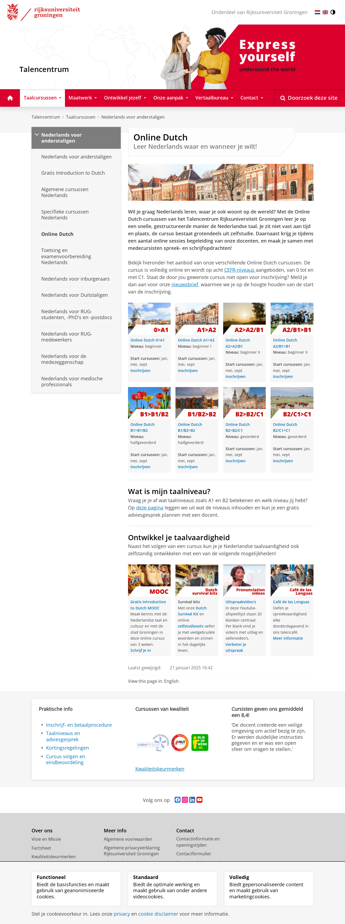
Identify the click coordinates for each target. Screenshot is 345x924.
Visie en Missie (46, 839)
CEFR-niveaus (240, 270)
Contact (185, 831)
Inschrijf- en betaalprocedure (79, 725)
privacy (122, 914)
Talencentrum (46, 117)
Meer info (115, 831)
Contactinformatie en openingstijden (198, 842)
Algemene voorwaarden (128, 839)
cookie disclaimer (158, 914)
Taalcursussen (80, 117)
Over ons (42, 831)
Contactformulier (193, 854)
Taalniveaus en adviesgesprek (63, 736)
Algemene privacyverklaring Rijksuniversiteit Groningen (132, 851)
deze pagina (149, 507)
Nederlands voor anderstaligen (133, 117)
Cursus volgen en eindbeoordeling (65, 759)
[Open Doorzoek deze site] (309, 98)
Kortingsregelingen (67, 747)
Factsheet (41, 848)
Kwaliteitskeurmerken (159, 769)
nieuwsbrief (184, 284)
